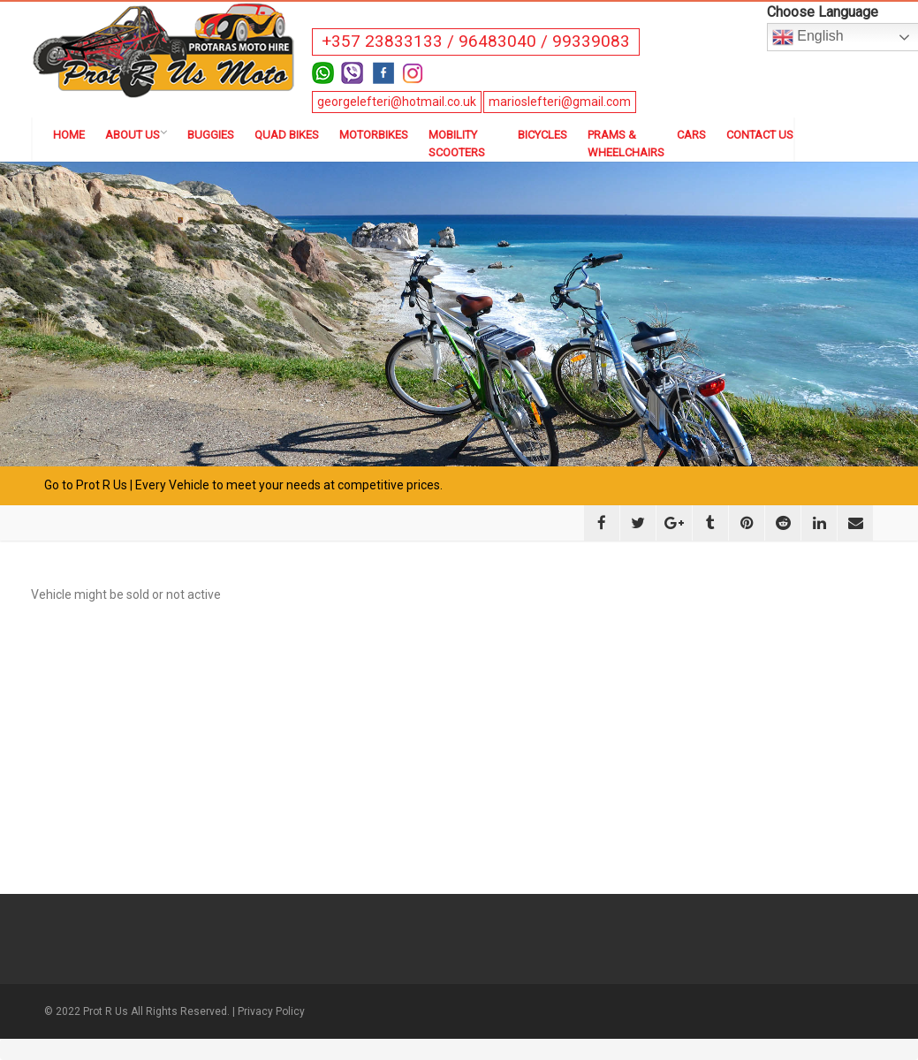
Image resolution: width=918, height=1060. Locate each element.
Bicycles (542, 134)
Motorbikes (373, 134)
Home (69, 134)
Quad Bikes (286, 134)
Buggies (210, 134)
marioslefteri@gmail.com (560, 102)
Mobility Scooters (457, 143)
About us (136, 135)
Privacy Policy (271, 1011)
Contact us (759, 134)
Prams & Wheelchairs (622, 143)
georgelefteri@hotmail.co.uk (396, 102)
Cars (691, 134)
